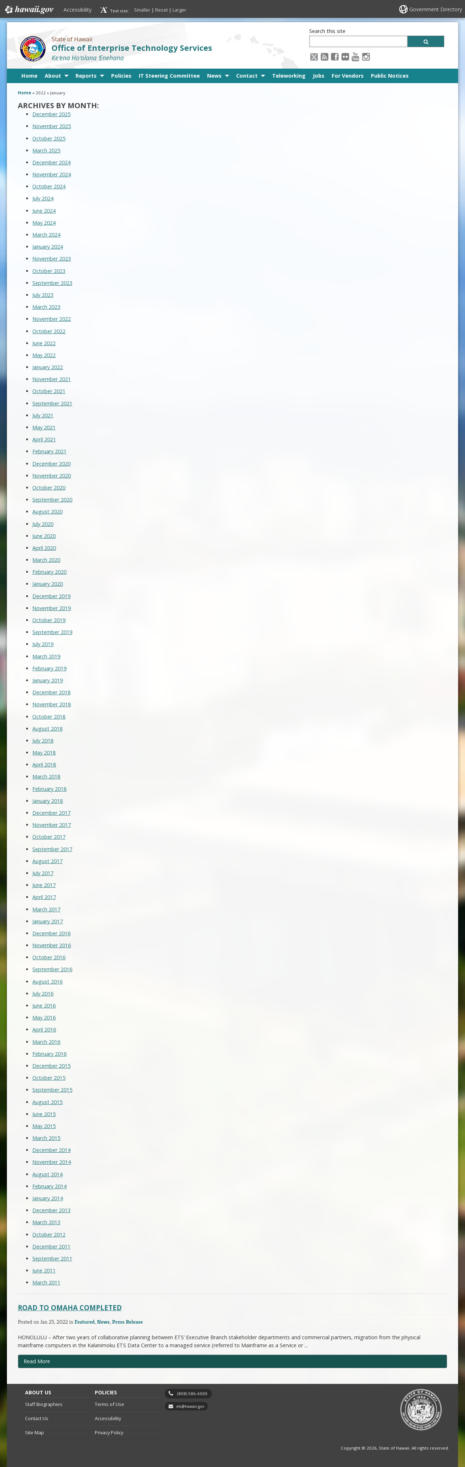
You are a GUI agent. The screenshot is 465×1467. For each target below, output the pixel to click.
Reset (161, 10)
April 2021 (44, 439)
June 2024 (44, 210)
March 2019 (46, 656)
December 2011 (51, 1246)
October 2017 (48, 836)
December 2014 (51, 1150)
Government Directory (435, 9)
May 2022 (44, 355)
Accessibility (78, 9)
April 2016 (44, 1029)
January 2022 (47, 367)
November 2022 (51, 318)
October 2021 (48, 391)
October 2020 (48, 487)
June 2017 (44, 885)
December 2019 (51, 596)
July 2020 (42, 523)
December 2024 (51, 162)
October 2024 (48, 186)
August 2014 (47, 1174)
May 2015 (44, 1126)
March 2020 (46, 559)
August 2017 (47, 861)
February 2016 (49, 1053)
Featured (84, 1321)
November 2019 (51, 608)
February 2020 (49, 571)
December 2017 (51, 812)
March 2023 (46, 306)
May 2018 (44, 752)
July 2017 (42, 873)
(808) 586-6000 (192, 1393)
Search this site (327, 31)
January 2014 (47, 1198)
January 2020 (47, 583)
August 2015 (47, 1102)
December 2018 (51, 692)
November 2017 (51, 824)
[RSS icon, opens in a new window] (324, 56)
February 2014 (49, 1186)
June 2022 (44, 343)
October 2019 (48, 620)
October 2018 (48, 716)
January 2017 (47, 921)
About (53, 75)
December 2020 (51, 463)
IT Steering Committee (169, 75)
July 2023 (42, 294)
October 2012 (48, 1234)
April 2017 (44, 897)
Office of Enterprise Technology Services (132, 48)
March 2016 (46, 1041)
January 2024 (47, 246)
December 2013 (51, 1210)
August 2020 (47, 511)
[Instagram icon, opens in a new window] (366, 56)
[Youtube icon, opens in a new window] (355, 56)
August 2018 (47, 728)
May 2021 (44, 427)
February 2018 (49, 788)
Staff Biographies (43, 1404)
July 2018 (42, 740)
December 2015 (51, 1065)
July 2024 (42, 198)
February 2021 (49, 451)
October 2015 (48, 1077)
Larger (179, 10)
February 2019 (49, 668)
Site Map (34, 1432)
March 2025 (46, 150)
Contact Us (36, 1418)
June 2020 (44, 535)
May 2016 (44, 1017)
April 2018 (44, 764)
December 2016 (51, 933)
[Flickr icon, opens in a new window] (345, 56)
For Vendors (348, 75)
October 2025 (48, 138)
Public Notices (390, 75)
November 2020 (51, 475)
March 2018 (46, 776)
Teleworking (289, 75)
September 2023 (52, 282)
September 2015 (52, 1089)
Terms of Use (109, 1404)
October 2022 (48, 331)
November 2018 (51, 704)
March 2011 (46, 1282)
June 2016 (44, 1005)
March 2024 (46, 234)
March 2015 (46, 1138)
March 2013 (46, 1222)
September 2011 (52, 1258)
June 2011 (44, 1270)
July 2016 (42, 993)
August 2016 (47, 981)
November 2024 (51, 174)
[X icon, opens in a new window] (314, 56)
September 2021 (52, 403)
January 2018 (47, 800)
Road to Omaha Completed (70, 1307)
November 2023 (51, 258)
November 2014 (51, 1162)
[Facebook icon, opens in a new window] (335, 56)
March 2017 (46, 909)
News (214, 75)
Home (29, 75)
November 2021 (51, 379)
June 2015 (44, 1114)
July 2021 (42, 415)
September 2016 (52, 969)
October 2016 (48, 957)
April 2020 (44, 547)
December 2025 (51, 114)
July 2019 (42, 644)
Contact (247, 75)
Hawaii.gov (28, 9)
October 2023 (48, 270)
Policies (121, 75)
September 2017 (52, 849)
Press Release (127, 1321)
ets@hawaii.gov (190, 1406)
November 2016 (51, 945)
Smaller (142, 10)
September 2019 (52, 632)
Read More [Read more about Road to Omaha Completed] (37, 1361)
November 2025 (51, 126)
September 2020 (52, 499)
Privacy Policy (109, 1432)
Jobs (318, 75)
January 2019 (47, 680)
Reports (86, 75)
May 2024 (44, 222)
